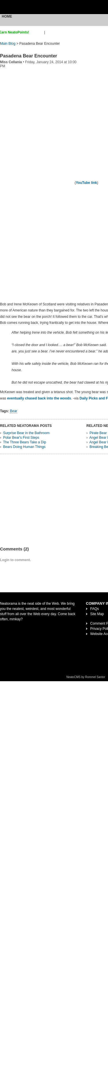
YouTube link (86, 183)
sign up (37, 32)
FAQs (94, 609)
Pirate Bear (98, 433)
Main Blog (7, 44)
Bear (13, 411)
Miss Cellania (11, 62)
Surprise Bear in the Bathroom (26, 433)
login (49, 32)
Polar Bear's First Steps (21, 438)
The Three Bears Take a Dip (24, 442)
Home (7, 16)
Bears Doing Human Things (24, 447)
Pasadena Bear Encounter (28, 55)
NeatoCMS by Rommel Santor (86, 677)
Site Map (97, 614)
